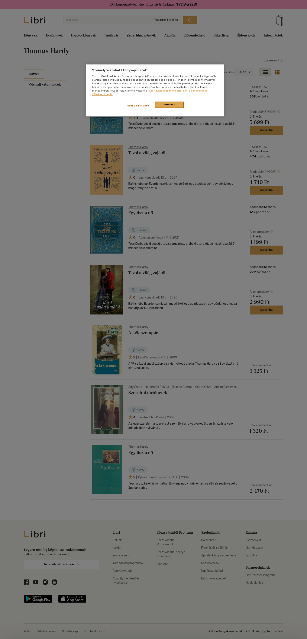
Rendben (169, 104)
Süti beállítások (138, 105)
